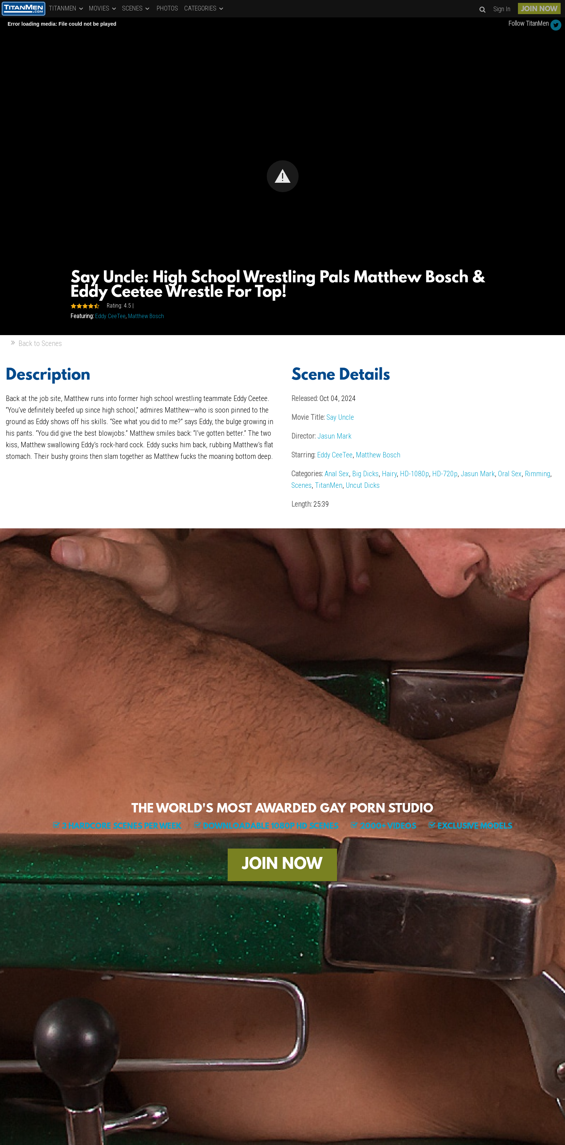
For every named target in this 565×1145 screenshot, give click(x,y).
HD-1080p (414, 473)
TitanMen (328, 485)
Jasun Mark (334, 436)
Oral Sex (510, 473)
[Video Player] (282, 176)
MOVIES (103, 8)
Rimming (537, 473)
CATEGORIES (204, 8)
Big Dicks (365, 473)
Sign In (501, 9)
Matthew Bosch (146, 316)
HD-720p (445, 473)
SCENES (136, 8)
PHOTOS (167, 8)
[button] (283, 176)
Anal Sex (337, 473)
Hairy (389, 473)
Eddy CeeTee (110, 316)
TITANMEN (66, 8)
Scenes (301, 485)
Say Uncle (340, 417)
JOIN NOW (539, 9)
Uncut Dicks (363, 485)
